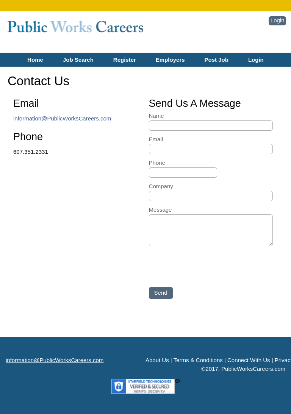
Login (278, 20)
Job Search (78, 59)
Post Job (216, 59)
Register (124, 59)
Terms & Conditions (198, 360)
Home (35, 59)
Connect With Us (248, 360)
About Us (157, 360)
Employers (170, 59)
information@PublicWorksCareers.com (62, 118)
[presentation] (206, 265)
